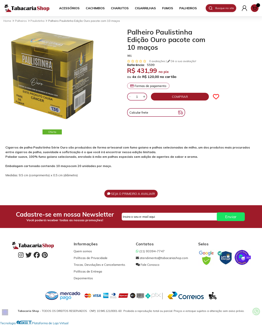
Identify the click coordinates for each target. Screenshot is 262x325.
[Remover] (130, 96)
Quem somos (83, 251)
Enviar (230, 216)
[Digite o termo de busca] (225, 8)
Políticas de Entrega (88, 271)
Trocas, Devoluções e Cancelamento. (100, 265)
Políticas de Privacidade (90, 258)
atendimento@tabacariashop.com (162, 258)
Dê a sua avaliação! (181, 61)
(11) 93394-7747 (150, 251)
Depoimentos (83, 278)
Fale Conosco (147, 265)
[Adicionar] (144, 96)
